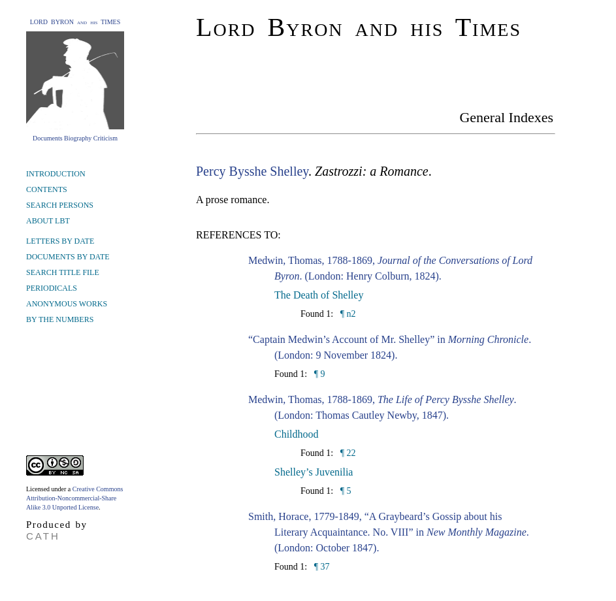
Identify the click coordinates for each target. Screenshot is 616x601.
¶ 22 (346, 453)
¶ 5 (344, 491)
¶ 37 (320, 567)
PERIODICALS (51, 288)
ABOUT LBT (48, 220)
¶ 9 (318, 374)
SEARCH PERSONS (59, 205)
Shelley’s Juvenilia (313, 472)
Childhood (296, 434)
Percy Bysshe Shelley (252, 171)
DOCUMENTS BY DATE (68, 256)
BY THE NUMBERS (59, 319)
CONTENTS (46, 189)
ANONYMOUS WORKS (66, 303)
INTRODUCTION (56, 173)
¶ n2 (346, 314)
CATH (43, 536)
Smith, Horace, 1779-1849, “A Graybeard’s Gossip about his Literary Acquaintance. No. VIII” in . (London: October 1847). (388, 532)
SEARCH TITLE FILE (62, 272)
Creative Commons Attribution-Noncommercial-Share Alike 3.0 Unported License (74, 498)
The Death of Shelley (318, 294)
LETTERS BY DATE (60, 241)
